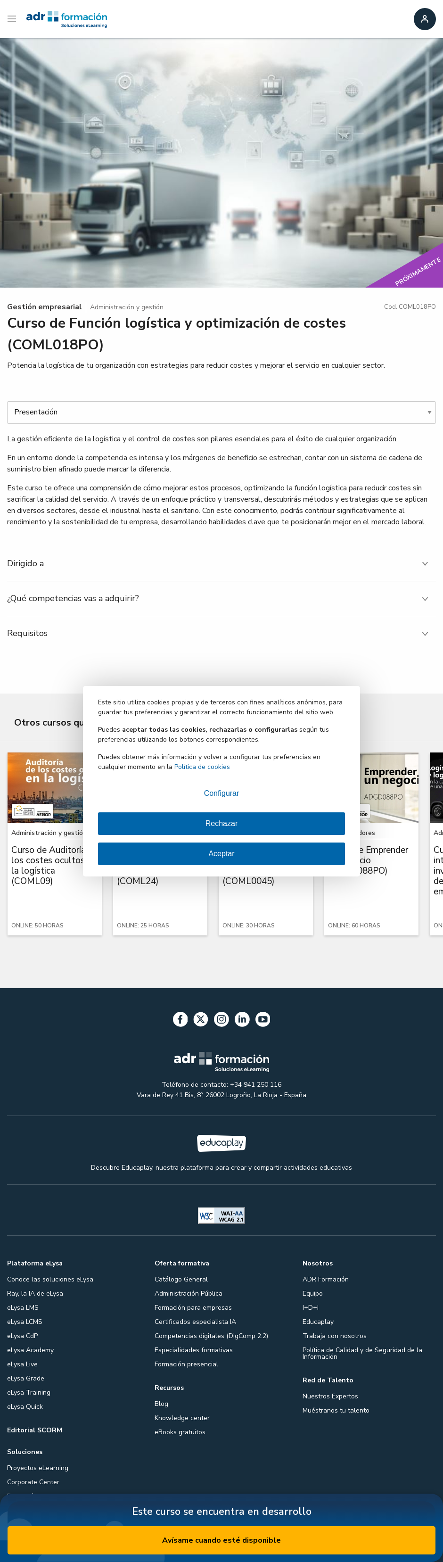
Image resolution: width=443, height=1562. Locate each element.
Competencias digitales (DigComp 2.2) (211, 1335)
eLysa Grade (25, 1378)
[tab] (221, 563)
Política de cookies (202, 766)
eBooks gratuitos (180, 1432)
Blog (161, 1403)
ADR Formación (326, 1279)
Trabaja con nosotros (335, 1335)
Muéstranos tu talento (336, 1410)
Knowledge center (182, 1417)
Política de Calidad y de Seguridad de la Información (362, 1353)
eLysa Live (22, 1364)
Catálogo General (181, 1279)
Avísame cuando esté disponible (221, 1540)
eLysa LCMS (24, 1321)
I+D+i (311, 1307)
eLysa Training (28, 1392)
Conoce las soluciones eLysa (50, 1279)
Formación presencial (186, 1364)
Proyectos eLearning (37, 1467)
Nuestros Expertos (330, 1396)
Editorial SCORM (34, 1430)
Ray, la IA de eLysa (35, 1293)
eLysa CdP (22, 1335)
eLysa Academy (30, 1350)
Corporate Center (33, 1482)
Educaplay (318, 1321)
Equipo (313, 1293)
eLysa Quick (25, 1406)
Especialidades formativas (194, 1350)
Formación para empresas (193, 1307)
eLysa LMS (23, 1307)
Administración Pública (188, 1293)
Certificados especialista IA (195, 1321)
